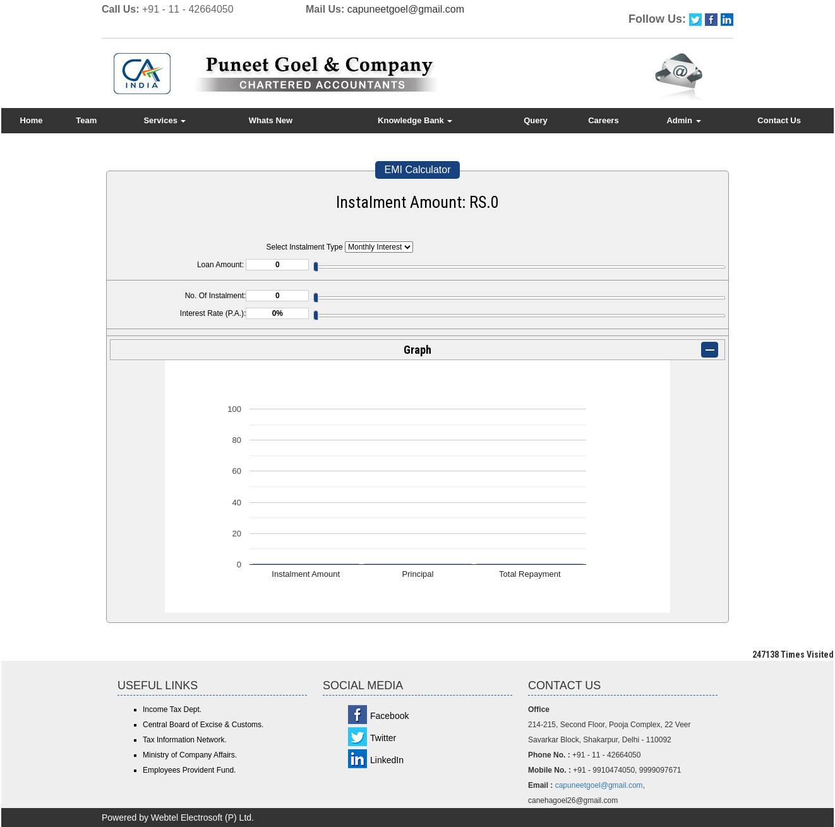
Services (164, 120)
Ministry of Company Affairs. (190, 755)
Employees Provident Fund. (189, 770)
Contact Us (779, 120)
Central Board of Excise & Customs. (203, 724)
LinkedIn (387, 760)
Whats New (270, 120)
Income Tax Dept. (172, 709)
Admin (683, 120)
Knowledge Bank (415, 120)
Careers (603, 120)
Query (536, 120)
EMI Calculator (418, 169)
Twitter (383, 738)
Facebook (389, 716)
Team (86, 120)
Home (31, 120)
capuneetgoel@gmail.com (405, 9)
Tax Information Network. (185, 739)
